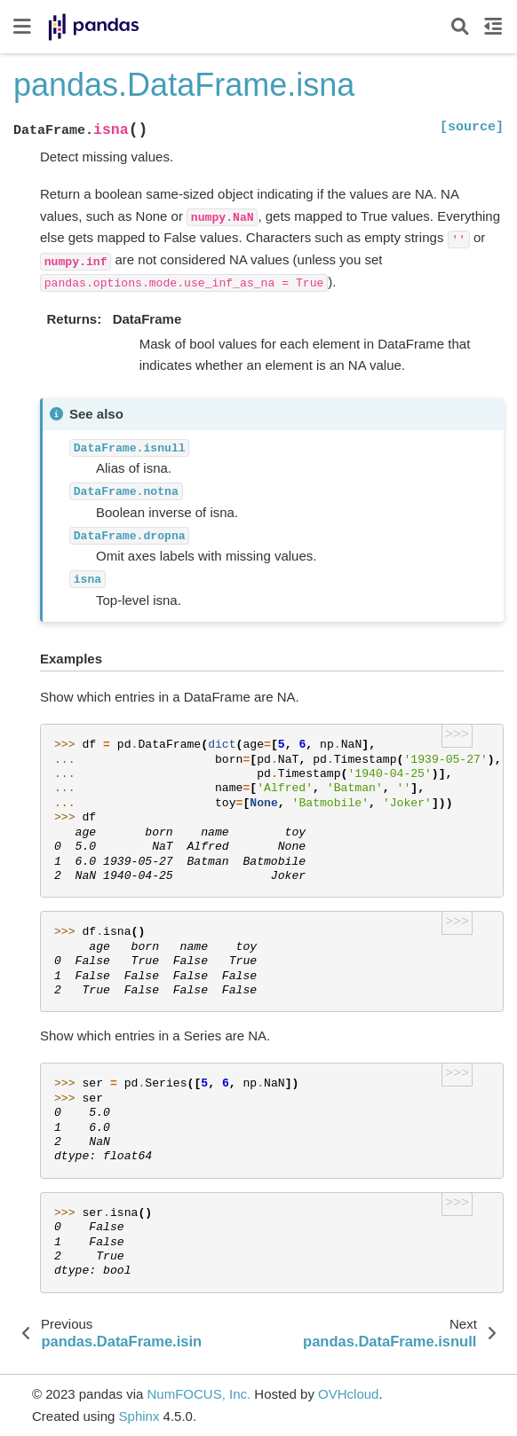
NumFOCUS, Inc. (199, 1393)
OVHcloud (348, 1393)
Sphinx (139, 1416)
